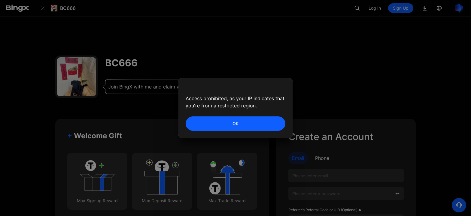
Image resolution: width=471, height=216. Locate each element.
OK (235, 123)
